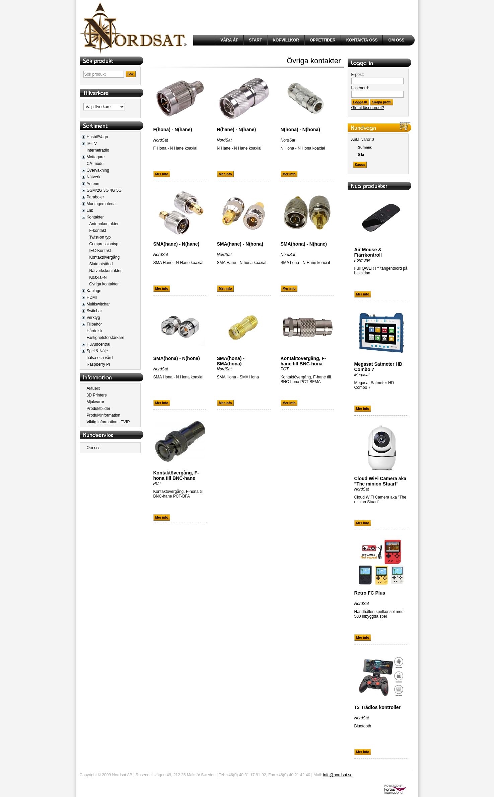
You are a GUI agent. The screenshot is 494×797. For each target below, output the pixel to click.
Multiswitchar (98, 304)
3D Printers (97, 395)
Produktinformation (104, 415)
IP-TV (92, 143)
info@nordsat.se (338, 775)
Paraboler (95, 197)
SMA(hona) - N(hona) (176, 358)
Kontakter (95, 217)
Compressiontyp (104, 244)
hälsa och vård (100, 357)
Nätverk (93, 177)
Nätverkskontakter (105, 270)
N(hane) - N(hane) (236, 129)
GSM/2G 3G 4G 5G (104, 190)
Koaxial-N (98, 277)
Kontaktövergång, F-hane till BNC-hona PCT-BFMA (303, 364)
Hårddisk (94, 331)
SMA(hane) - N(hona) (240, 244)
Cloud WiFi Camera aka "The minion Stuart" (380, 481)
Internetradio (98, 150)
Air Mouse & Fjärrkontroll (368, 252)
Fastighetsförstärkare (106, 337)
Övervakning (98, 170)
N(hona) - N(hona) (300, 129)
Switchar (94, 310)
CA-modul (95, 163)
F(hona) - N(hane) (172, 129)
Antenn (93, 183)
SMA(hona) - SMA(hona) (230, 361)
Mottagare (96, 157)
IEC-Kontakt (100, 250)
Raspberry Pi (98, 364)
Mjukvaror (95, 402)
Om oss (93, 447)
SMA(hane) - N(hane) (176, 244)
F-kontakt (97, 230)
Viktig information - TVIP (108, 422)
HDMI (92, 297)
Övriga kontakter (104, 284)
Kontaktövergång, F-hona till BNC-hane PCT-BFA (176, 478)
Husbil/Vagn (97, 137)
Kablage (94, 290)
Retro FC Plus (369, 593)
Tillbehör (94, 324)
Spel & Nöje (97, 351)
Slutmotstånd (101, 264)
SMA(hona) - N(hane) (304, 244)
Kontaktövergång (104, 257)
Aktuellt (93, 388)
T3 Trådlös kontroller (377, 707)
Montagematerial (102, 203)
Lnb (90, 210)
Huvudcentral (99, 344)
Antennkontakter (104, 224)
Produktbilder (99, 408)
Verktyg (93, 317)
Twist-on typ (100, 237)
